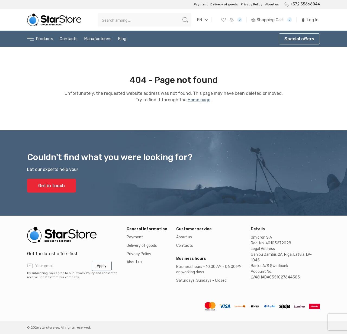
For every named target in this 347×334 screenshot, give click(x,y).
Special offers (299, 38)
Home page (199, 99)
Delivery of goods (224, 4)
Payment (201, 4)
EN (199, 19)
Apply (102, 266)
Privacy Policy (251, 4)
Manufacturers (97, 38)
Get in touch (51, 185)
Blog (122, 38)
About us (272, 4)
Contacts (69, 38)
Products (40, 38)
